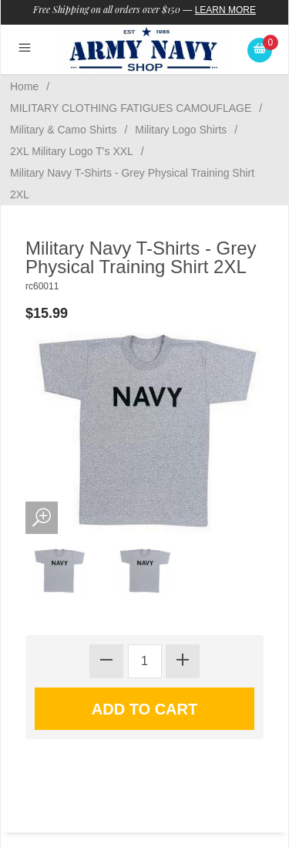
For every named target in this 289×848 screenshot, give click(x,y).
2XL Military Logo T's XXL (71, 151)
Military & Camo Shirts (63, 129)
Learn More (225, 10)
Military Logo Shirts (181, 129)
